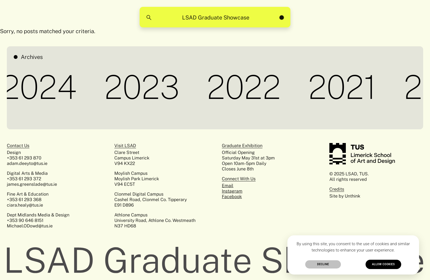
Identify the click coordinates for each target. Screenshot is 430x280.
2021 (344, 87)
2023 (143, 87)
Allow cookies (383, 264)
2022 (245, 87)
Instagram (232, 191)
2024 (40, 87)
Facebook (232, 196)
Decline (323, 264)
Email (227, 185)
